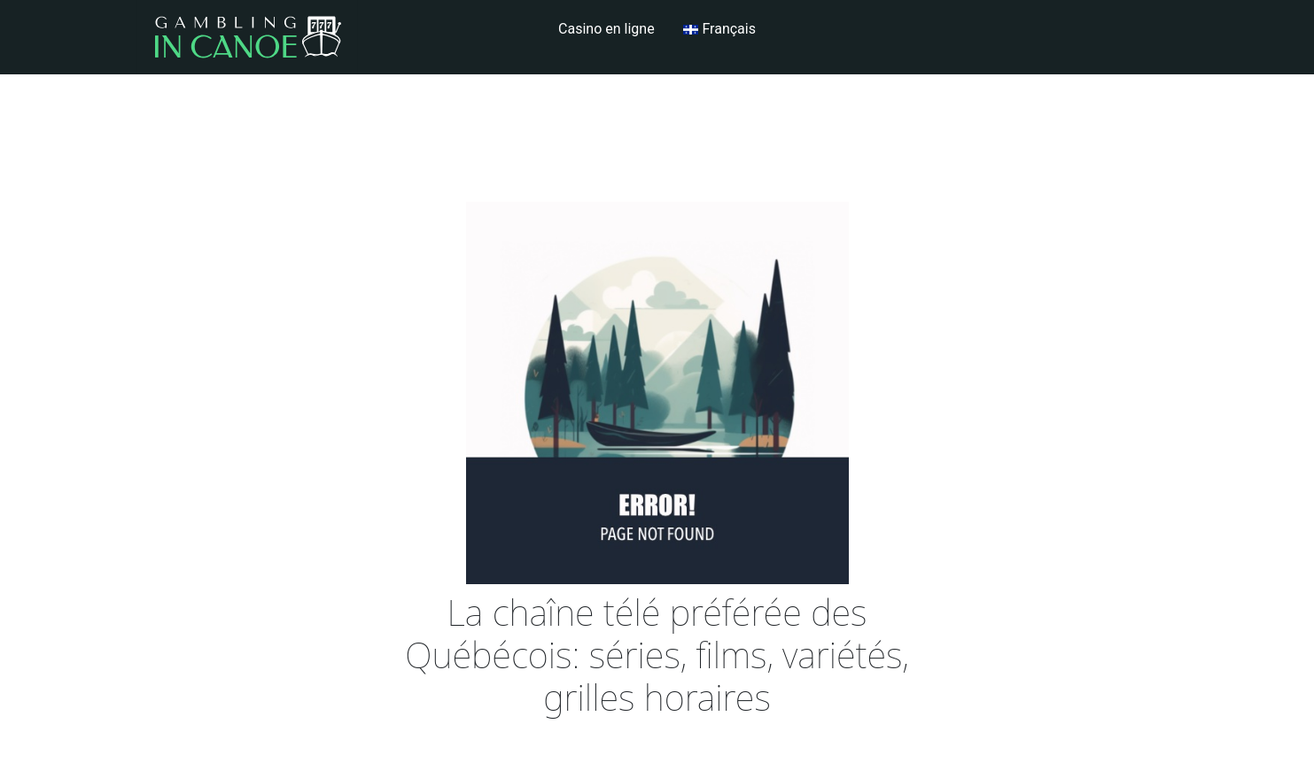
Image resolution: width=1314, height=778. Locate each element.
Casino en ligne (606, 28)
